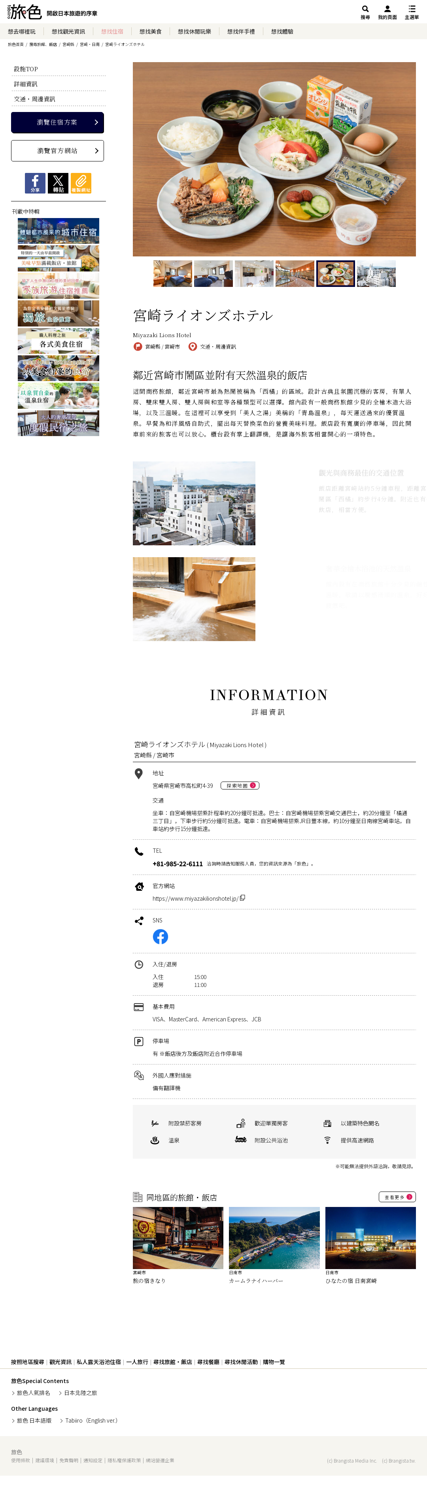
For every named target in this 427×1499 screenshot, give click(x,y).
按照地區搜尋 (27, 1362)
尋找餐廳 (208, 1362)
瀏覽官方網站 (57, 150)
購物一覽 (274, 1362)
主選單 (412, 16)
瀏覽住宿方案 (57, 122)
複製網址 (81, 183)
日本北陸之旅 (80, 1393)
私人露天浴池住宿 (99, 1362)
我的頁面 (387, 16)
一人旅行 (137, 1362)
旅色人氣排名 (33, 1393)
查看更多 (394, 1197)
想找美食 (151, 31)
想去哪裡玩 (22, 31)
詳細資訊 (26, 84)
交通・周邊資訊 (34, 99)
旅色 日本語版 (34, 1420)
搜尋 (365, 16)
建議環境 (44, 1460)
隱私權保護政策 (124, 1460)
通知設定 (92, 1460)
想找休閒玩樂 (194, 31)
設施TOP (26, 69)
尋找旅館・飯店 (172, 1362)
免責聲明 (68, 1460)
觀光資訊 (60, 1362)
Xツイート (58, 183)
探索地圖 (237, 785)
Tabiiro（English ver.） (93, 1420)
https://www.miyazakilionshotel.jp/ (199, 898)
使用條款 (20, 1460)
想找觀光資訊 (68, 31)
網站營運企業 (160, 1460)
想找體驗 (282, 31)
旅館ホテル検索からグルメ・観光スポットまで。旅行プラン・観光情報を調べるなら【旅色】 (52, 13)
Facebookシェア (35, 183)
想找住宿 (112, 31)
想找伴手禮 (241, 31)
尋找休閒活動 (241, 1362)
